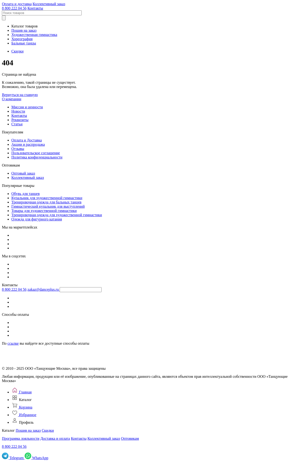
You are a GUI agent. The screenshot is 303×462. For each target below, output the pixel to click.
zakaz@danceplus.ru (43, 289)
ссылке (13, 343)
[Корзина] (21, 407)
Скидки (17, 51)
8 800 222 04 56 (14, 8)
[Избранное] (23, 415)
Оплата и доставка (17, 4)
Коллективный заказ (49, 4)
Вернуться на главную (20, 95)
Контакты (35, 8)
